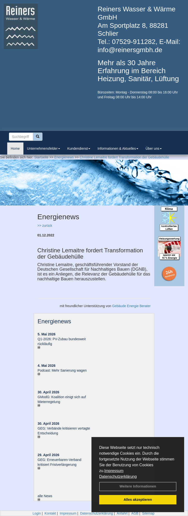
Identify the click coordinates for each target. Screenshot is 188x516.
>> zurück (44, 225)
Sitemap (148, 513)
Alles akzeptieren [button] (138, 500)
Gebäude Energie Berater (131, 306)
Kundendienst (79, 148)
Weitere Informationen (137, 486)
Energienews (54, 321)
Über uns (154, 148)
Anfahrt (122, 513)
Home (15, 148)
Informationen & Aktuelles (117, 148)
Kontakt (50, 513)
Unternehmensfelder (43, 148)
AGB (135, 513)
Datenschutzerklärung (118, 476)
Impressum (113, 471)
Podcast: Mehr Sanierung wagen (62, 370)
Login (37, 513)
